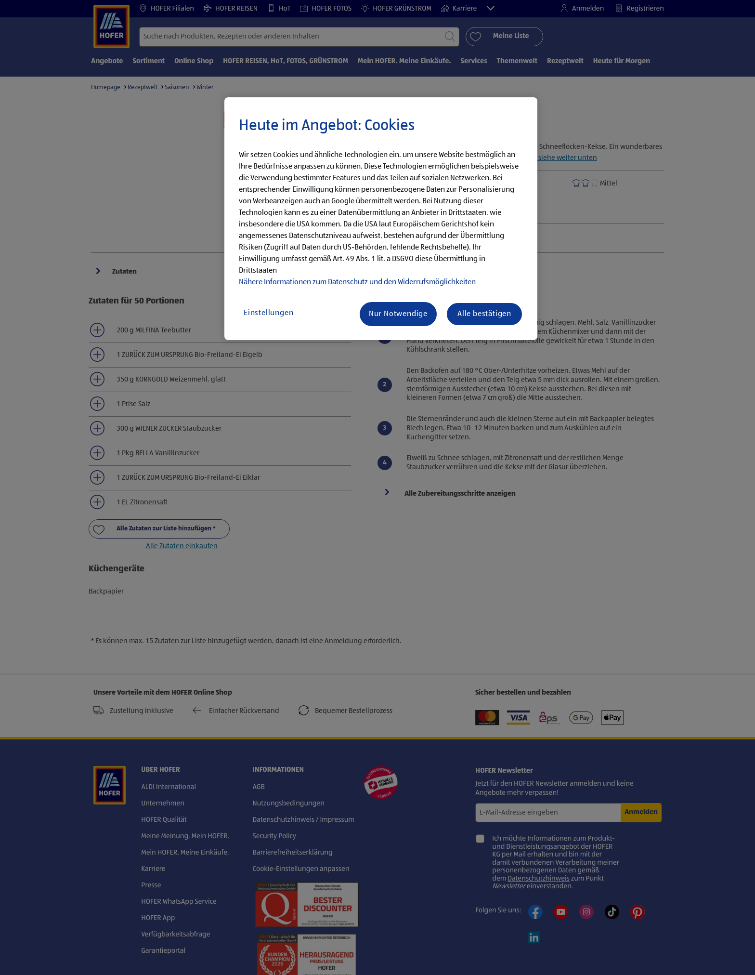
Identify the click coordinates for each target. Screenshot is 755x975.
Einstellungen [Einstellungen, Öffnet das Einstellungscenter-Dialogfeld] (268, 313)
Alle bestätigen (484, 314)
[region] (380, 218)
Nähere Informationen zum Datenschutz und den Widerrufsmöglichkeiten (357, 282)
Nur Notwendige (398, 314)
